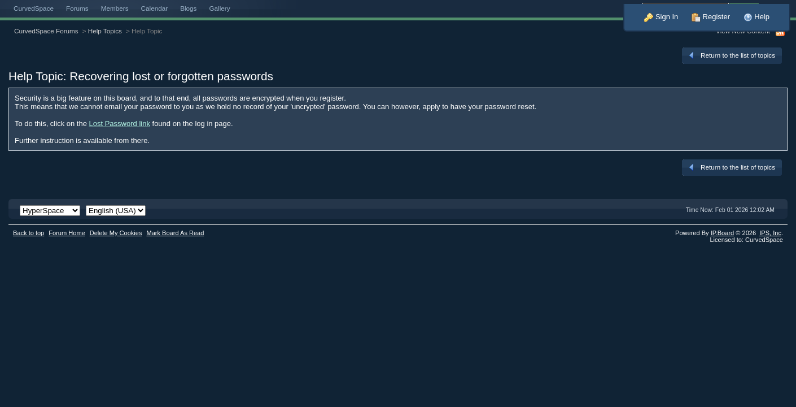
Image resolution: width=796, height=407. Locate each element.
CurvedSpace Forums (46, 30)
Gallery (219, 8)
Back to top (28, 233)
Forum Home (67, 233)
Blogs (188, 8)
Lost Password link (119, 123)
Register (711, 16)
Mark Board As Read (175, 233)
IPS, (770, 233)
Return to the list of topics (731, 55)
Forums (77, 8)
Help (756, 16)
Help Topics (105, 30)
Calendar (154, 8)
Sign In (661, 16)
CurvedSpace (34, 8)
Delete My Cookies (116, 233)
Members (115, 8)
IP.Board (722, 233)
